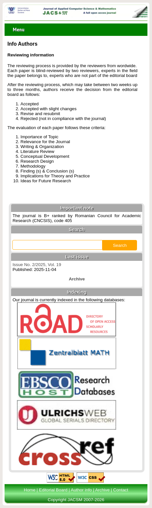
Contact (120, 489)
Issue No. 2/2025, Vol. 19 (36, 264)
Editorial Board (53, 489)
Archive (102, 489)
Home (30, 489)
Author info (81, 489)
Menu (18, 29)
